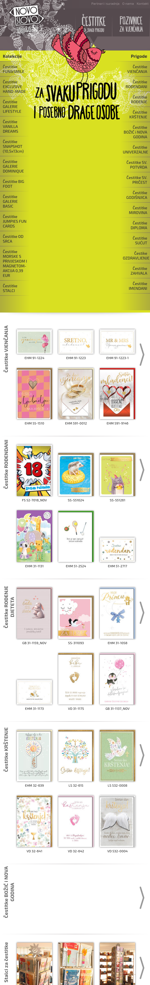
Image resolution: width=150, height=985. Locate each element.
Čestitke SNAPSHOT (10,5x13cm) (13, 146)
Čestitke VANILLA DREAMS (10, 126)
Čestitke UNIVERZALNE (135, 149)
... (75, 941)
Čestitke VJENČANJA (137, 69)
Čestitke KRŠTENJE (138, 114)
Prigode (139, 56)
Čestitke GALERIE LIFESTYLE (12, 106)
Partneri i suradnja (105, 3)
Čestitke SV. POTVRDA (136, 164)
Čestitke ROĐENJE (139, 99)
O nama (128, 3)
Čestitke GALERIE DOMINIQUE (13, 166)
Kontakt (143, 3)
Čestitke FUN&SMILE (13, 69)
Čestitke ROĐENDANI (136, 84)
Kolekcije (12, 56)
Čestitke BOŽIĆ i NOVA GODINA (135, 132)
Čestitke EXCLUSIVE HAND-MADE (14, 86)
